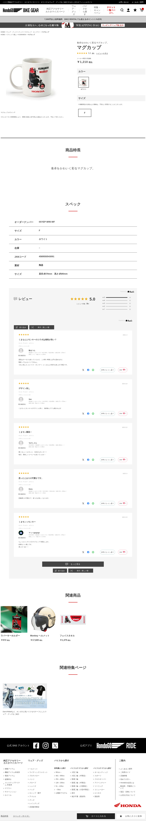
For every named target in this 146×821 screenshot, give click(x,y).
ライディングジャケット (38, 772)
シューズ (32, 786)
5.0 (92, 299)
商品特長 (4, 816)
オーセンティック (101, 772)
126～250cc (60, 783)
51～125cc (60, 786)
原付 (73, 793)
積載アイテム (10, 769)
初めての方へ (125, 779)
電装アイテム (10, 776)
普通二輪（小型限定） (80, 786)
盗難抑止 (8, 779)
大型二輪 (75, 772)
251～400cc (60, 779)
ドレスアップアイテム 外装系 (12, 784)
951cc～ (59, 772)
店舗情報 (123, 776)
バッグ (31, 790)
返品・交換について (127, 792)
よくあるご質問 (137, 2)
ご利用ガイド (125, 772)
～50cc (58, 790)
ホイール (8, 795)
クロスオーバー (100, 779)
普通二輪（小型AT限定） (81, 790)
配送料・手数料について (127, 787)
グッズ (31, 800)
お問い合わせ (124, 2)
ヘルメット (33, 769)
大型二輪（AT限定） (79, 776)
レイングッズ (34, 803)
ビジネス (98, 793)
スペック (21, 816)
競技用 (97, 796)
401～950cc (60, 776)
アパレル (32, 796)
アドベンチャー (100, 783)
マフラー (8, 788)
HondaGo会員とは (127, 783)
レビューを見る (102, 53)
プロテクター (34, 776)
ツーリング (99, 786)
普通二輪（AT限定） (79, 783)
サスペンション (10, 792)
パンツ (31, 779)
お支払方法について (127, 795)
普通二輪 (75, 779)
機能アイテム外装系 (12, 772)
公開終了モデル (61, 793)
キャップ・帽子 (35, 793)
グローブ (32, 783)
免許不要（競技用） (79, 796)
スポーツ (98, 776)
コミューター (100, 790)
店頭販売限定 (34, 807)
